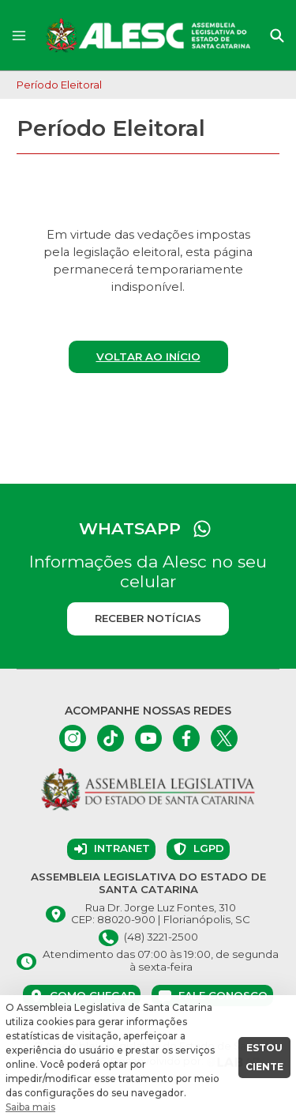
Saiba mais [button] (30, 1107)
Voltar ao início (148, 356)
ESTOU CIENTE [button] (264, 1057)
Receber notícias (148, 618)
